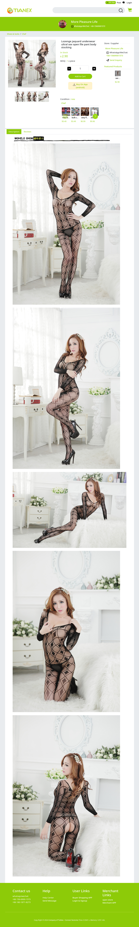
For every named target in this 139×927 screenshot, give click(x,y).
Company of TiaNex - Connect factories (63, 920)
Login (129, 2)
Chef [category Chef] (24, 34)
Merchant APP (109, 902)
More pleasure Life (84, 22)
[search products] (120, 10)
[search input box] (84, 10)
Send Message (49, 900)
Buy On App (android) (80, 86)
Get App (110, 2)
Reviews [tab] (27, 131)
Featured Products (113, 66)
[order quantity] (80, 68)
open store (107, 899)
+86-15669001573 (114, 55)
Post (119, 2)
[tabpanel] (70, 507)
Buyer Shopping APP (82, 897)
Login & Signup (80, 900)
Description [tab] (14, 131)
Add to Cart (80, 76)
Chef (63, 103)
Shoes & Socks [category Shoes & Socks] (13, 34)
